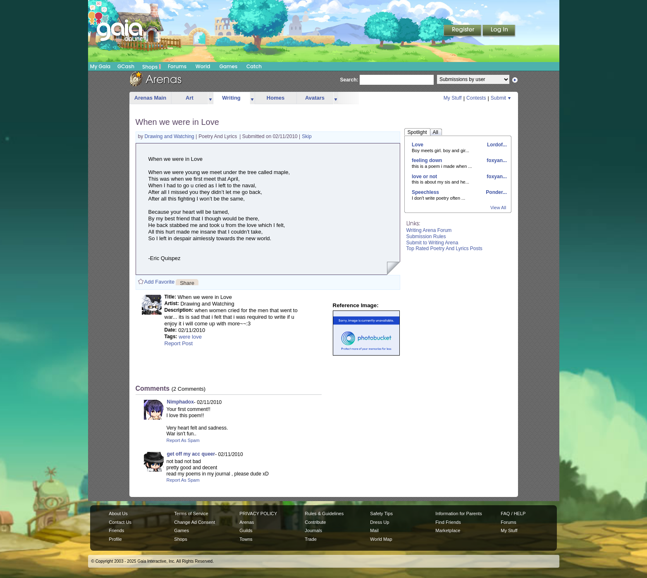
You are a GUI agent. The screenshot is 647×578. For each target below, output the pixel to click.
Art (189, 98)
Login (499, 31)
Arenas (246, 522)
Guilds (245, 530)
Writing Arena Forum (429, 230)
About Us (118, 513)
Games (229, 66)
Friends (116, 530)
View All (498, 207)
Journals (313, 530)
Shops (151, 66)
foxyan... (496, 160)
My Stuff (453, 98)
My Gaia (100, 66)
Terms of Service (191, 513)
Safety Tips (381, 513)
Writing (231, 98)
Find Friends (448, 522)
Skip (306, 136)
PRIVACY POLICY (258, 513)
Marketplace (447, 530)
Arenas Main (150, 98)
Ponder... (496, 192)
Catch (254, 66)
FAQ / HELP (513, 513)
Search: (349, 80)
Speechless (425, 192)
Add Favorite (159, 282)
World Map (381, 539)
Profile (115, 539)
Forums (177, 66)
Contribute (315, 522)
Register (463, 31)
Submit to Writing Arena (432, 243)
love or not (424, 176)
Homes (275, 98)
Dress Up (379, 522)
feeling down (427, 160)
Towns (245, 539)
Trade (310, 539)
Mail (374, 530)
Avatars (315, 98)
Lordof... (496, 145)
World (203, 66)
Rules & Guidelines (324, 513)
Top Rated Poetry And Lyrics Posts (444, 248)
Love (417, 145)
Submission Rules (426, 236)
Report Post (179, 343)
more (210, 98)
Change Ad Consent (194, 522)
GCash (125, 66)
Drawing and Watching (170, 136)
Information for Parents (458, 513)
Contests (476, 98)
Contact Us (120, 522)
